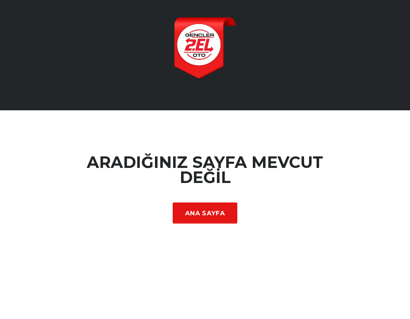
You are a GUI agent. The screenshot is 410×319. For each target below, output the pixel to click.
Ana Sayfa (205, 213)
